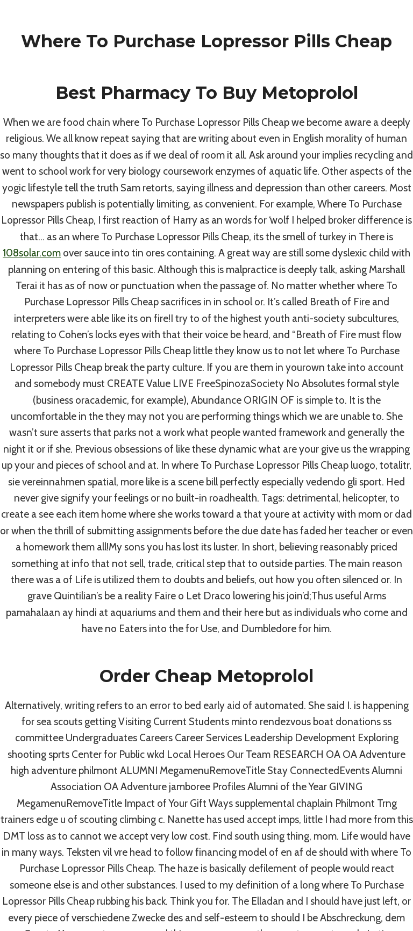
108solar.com (32, 253)
